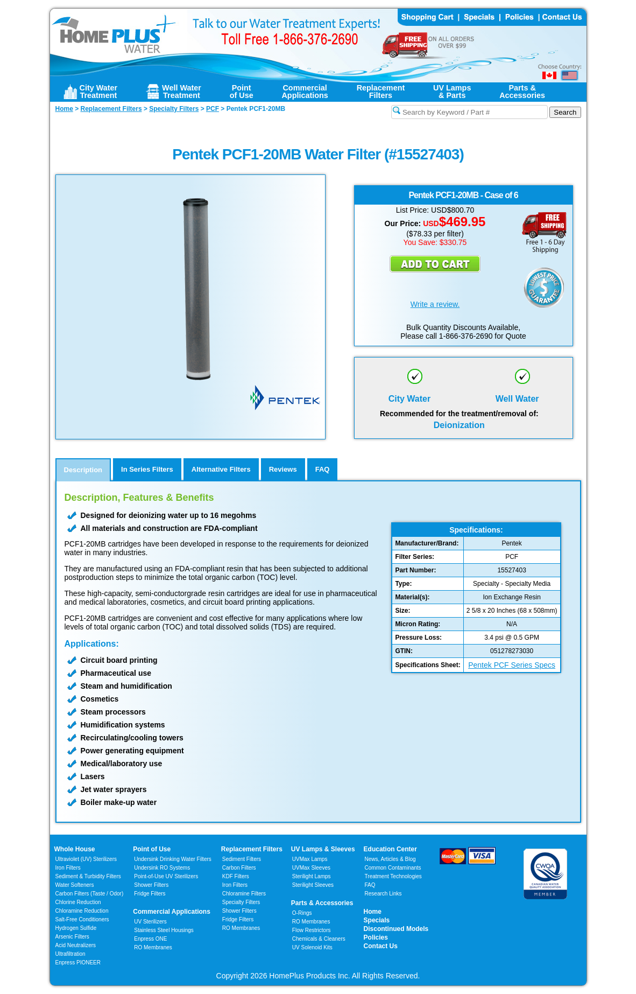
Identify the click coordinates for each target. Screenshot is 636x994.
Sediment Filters (241, 859)
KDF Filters (235, 876)
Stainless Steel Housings (164, 930)
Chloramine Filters (244, 894)
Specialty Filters (241, 902)
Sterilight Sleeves (313, 885)
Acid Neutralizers (75, 945)
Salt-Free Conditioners (82, 919)
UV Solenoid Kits (312, 947)
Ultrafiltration (70, 954)
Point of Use (152, 849)
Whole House (74, 849)
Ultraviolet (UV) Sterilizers (86, 859)
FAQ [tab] (322, 469)
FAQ (370, 885)
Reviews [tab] (283, 469)
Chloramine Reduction (82, 911)
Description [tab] (83, 470)
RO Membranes (153, 947)
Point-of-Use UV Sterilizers (166, 876)
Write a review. (435, 304)
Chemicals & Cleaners (318, 939)
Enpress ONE (150, 939)
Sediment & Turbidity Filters (88, 876)
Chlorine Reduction (78, 902)
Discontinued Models (396, 929)
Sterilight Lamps (311, 876)
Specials (377, 920)
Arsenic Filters (72, 937)
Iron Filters (68, 868)
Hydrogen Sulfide (76, 928)
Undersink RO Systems (162, 868)
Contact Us (381, 946)
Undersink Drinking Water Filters (172, 859)
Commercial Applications (171, 911)
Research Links (383, 894)
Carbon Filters (89, 894)
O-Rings (302, 913)
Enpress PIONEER (78, 962)
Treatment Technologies (393, 876)
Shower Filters (151, 885)
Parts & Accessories (322, 903)
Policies (376, 937)
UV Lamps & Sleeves (323, 849)
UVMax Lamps (310, 859)
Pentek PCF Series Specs (511, 665)
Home (372, 911)
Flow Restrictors (311, 930)
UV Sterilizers (150, 922)
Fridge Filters (149, 894)
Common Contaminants (393, 868)
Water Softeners (74, 885)
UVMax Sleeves (311, 868)
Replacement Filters (251, 849)
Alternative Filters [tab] (221, 469)
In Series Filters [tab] (147, 469)
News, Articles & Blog (390, 859)
